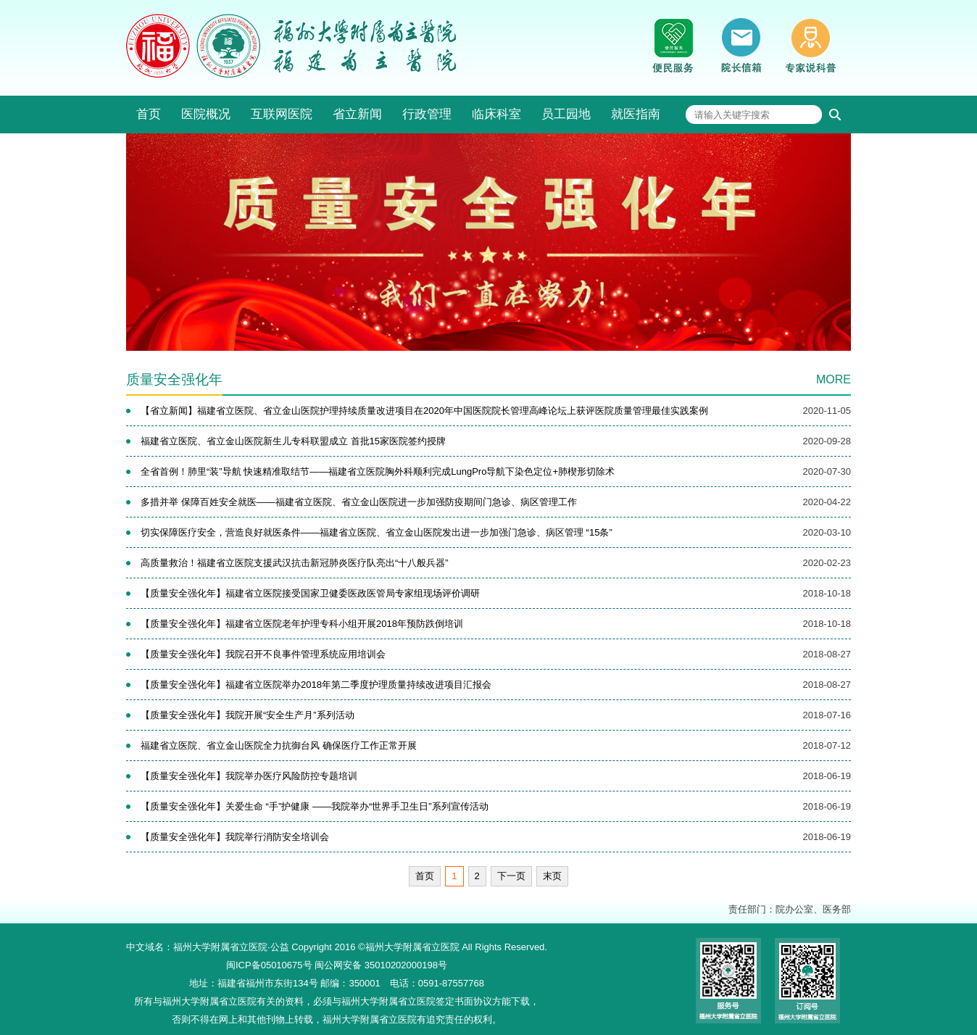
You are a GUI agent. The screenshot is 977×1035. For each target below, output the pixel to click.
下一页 (511, 875)
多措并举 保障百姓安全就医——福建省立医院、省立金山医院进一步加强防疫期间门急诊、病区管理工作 (359, 501)
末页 (552, 875)
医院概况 (205, 114)
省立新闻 (357, 114)
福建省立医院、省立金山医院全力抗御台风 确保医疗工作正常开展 (279, 745)
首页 (148, 114)
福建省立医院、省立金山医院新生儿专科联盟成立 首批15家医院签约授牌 (293, 441)
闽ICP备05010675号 (269, 965)
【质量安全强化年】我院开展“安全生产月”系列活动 (247, 715)
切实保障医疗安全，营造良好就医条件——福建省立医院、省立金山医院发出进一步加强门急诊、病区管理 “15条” (376, 532)
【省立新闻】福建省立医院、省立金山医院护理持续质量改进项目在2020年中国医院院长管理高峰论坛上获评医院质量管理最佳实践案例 (424, 410)
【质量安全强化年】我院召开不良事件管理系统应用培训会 (263, 654)
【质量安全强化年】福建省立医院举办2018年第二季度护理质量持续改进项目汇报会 (316, 684)
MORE (833, 379)
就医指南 (635, 114)
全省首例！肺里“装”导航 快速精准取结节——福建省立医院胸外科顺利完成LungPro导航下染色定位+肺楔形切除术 (378, 471)
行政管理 (427, 114)
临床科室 (496, 114)
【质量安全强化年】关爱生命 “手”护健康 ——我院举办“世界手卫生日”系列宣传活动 (314, 806)
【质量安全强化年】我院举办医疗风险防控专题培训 (249, 775)
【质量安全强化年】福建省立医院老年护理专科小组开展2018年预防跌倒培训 (302, 623)
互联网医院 (281, 114)
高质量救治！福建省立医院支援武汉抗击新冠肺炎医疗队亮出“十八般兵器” (295, 562)
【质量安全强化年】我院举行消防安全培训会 (235, 836)
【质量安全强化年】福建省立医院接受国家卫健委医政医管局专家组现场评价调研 (310, 593)
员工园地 (566, 114)
